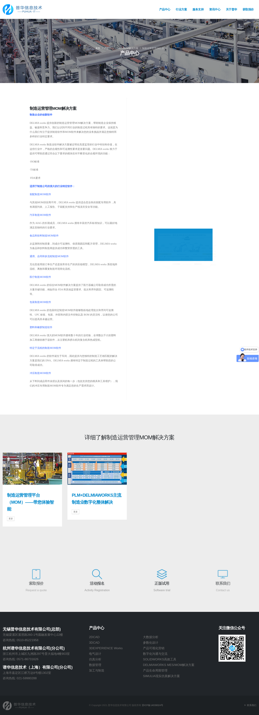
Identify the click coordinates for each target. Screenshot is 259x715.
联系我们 (251, 705)
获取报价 (248, 9)
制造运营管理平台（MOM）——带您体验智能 (30, 502)
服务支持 (198, 9)
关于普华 (231, 9)
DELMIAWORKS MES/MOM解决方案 (168, 665)
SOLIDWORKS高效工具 (159, 659)
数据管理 (95, 665)
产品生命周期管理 (155, 670)
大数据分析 (150, 637)
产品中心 (164, 9)
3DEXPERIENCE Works (106, 648)
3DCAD (94, 642)
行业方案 (181, 9)
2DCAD (94, 637)
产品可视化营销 (153, 648)
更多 (11, 519)
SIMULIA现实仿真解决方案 (161, 676)
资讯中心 (214, 9)
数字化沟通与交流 (155, 654)
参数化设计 (150, 642)
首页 (98, 48)
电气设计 (95, 654)
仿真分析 (95, 659)
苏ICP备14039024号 (152, 705)
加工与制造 (96, 670)
